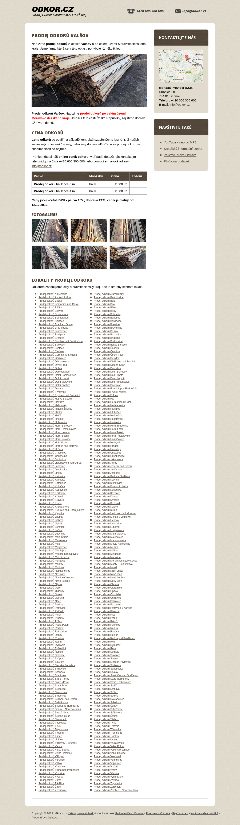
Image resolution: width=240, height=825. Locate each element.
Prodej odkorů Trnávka (106, 726)
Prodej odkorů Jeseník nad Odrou (113, 466)
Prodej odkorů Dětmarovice (54, 361)
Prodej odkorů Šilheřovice (108, 709)
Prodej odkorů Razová (106, 631)
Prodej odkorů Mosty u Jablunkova (113, 564)
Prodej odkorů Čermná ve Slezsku (58, 354)
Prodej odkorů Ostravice (107, 597)
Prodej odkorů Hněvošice (108, 415)
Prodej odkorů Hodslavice (108, 418)
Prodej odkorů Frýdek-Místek (110, 391)
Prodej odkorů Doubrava (107, 385)
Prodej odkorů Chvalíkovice (109, 456)
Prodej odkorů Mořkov (51, 564)
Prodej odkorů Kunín (105, 510)
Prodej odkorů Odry (49, 587)
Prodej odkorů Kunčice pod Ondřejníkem (61, 510)
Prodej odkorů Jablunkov (52, 459)
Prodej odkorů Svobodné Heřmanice (59, 705)
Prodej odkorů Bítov (105, 310)
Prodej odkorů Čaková (106, 348)
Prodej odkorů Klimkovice (108, 483)
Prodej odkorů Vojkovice (107, 763)
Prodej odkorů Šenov (105, 705)
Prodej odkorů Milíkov (106, 550)
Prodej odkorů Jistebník (107, 472)
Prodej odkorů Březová (51, 337)
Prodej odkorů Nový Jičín (108, 580)
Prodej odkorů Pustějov (107, 624)
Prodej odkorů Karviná (106, 479)
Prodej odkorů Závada (106, 780)
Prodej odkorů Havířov (51, 402)
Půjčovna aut (180, 813)
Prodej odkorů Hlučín (50, 415)
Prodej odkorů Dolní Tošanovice (111, 381)
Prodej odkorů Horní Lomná (54, 432)
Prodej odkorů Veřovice (52, 759)
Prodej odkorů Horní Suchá (54, 435)
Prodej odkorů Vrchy (105, 769)
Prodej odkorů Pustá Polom (54, 624)
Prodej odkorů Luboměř (107, 526)
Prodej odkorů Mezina (106, 547)
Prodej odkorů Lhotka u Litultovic (112, 516)
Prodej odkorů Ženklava (107, 786)
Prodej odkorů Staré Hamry (54, 678)
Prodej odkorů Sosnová (52, 672)
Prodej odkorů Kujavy (106, 506)
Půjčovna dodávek (177, 161)
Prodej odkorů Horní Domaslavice (57, 429)
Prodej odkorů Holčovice (107, 422)
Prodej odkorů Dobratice (107, 368)
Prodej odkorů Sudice (106, 695)
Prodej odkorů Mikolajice (52, 550)
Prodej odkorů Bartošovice (109, 297)
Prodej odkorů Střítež (106, 692)
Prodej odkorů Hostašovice (109, 439)
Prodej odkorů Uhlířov (51, 739)
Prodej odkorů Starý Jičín (53, 685)
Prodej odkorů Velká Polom (109, 746)
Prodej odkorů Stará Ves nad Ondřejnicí (116, 675)
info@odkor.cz (194, 11)
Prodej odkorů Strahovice (53, 692)
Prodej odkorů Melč (49, 543)
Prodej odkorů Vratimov (52, 766)
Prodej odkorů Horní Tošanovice (112, 435)
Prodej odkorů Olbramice (108, 587)
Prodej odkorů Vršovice (52, 773)
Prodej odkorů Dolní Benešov (110, 371)
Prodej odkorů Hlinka (50, 412)
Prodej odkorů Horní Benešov (55, 425)
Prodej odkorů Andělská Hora (55, 297)
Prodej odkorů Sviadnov (107, 702)
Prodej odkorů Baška (50, 300)
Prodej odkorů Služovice (107, 665)
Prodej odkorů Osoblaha (107, 594)
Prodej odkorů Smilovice (52, 668)
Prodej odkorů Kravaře (51, 499)
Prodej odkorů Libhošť (51, 520)
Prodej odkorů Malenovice (108, 537)
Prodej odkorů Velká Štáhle (54, 749)
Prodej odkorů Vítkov (50, 763)
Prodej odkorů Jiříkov (50, 472)
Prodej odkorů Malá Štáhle (53, 537)
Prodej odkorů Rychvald (52, 645)
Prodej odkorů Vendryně (107, 756)
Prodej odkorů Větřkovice (108, 759)
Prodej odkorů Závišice (51, 783)
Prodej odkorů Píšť (104, 614)
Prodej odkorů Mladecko (107, 553)
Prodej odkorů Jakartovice (108, 459)
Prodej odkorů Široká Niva (53, 712)
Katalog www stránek (80, 813)
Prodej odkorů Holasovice (53, 422)
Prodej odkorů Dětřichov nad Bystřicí (114, 361)
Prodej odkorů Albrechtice (53, 294)
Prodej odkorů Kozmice (107, 493)
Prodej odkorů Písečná (106, 611)
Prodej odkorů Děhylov (106, 358)
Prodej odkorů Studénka (52, 695)
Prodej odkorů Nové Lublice (109, 577)
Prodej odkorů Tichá (105, 722)
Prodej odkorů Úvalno (106, 739)
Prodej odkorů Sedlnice (52, 655)
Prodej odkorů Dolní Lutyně (109, 378)
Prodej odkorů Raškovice (53, 631)
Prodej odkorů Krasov (106, 496)
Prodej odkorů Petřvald (51, 611)
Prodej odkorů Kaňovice (52, 476)
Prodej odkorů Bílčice (50, 307)
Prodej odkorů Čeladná (107, 351)
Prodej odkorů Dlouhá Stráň (109, 364)
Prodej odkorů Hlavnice (107, 408)
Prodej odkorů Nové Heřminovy (56, 577)
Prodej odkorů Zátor (50, 780)
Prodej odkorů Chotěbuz (107, 452)
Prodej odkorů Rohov (50, 634)
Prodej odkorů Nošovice (52, 574)
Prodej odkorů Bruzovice (107, 334)
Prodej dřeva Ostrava (44, 817)
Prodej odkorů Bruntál (106, 331)
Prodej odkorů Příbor (50, 621)
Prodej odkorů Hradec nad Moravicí (58, 445)
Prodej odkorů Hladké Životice (55, 408)
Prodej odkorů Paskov (51, 604)
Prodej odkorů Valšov (50, 746)
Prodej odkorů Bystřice (51, 348)
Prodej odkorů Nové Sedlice (54, 580)
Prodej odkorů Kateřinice (52, 483)
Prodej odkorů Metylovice (53, 547)
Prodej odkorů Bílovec (51, 310)
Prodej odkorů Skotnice (107, 655)
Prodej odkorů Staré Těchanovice (112, 682)
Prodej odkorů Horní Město (109, 432)
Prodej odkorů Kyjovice (51, 513)
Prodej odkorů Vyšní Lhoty (108, 776)
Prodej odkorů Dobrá (50, 368)
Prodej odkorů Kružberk (107, 503)
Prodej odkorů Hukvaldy (107, 449)
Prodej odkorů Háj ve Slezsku (55, 398)
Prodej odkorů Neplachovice (54, 570)
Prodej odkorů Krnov (50, 503)
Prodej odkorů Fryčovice (52, 391)
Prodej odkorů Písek (50, 614)
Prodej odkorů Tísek (50, 726)
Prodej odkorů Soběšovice (108, 668)
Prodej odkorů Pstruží (106, 621)
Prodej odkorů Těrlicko (106, 719)
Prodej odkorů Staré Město (54, 682)
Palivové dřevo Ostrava (180, 155)
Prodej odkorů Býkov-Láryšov (110, 344)
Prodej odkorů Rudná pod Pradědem (114, 638)
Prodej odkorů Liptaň (50, 523)
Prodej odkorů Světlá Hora (53, 702)
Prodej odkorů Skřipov (51, 658)
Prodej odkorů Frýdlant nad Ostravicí (59, 395)
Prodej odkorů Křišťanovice (54, 506)
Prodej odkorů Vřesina (106, 773)
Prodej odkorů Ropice (106, 634)
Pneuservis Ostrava (158, 813)
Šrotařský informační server (183, 148)
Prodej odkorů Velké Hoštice (110, 753)
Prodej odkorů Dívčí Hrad (53, 364)
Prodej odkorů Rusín (50, 641)
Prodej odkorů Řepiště (51, 651)
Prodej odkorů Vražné (106, 766)
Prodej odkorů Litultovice (107, 523)
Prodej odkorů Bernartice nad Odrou (59, 304)
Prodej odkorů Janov (105, 462)
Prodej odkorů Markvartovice (110, 540)
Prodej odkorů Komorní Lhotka (111, 486)
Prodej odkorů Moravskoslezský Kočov (115, 560)
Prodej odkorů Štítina (105, 715)
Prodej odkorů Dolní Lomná (54, 378)
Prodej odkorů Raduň (106, 628)
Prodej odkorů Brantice (107, 324)
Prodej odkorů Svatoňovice (109, 699)
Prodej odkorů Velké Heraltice (55, 753)
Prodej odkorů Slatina (106, 658)
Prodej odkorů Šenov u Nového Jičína (60, 709)
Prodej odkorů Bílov (105, 307)
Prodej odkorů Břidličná (107, 337)
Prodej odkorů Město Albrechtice (112, 543)
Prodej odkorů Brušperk (52, 334)
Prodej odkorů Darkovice (52, 358)
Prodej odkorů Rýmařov (107, 645)
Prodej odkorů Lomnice (51, 526)
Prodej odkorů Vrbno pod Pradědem (59, 769)
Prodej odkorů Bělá (104, 300)
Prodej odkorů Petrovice (52, 607)
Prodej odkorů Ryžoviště (52, 648)
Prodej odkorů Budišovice (108, 341)
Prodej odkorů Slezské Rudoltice (57, 665)
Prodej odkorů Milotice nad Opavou (58, 553)
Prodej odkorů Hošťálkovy (53, 442)
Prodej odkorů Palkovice (107, 601)
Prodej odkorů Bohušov (107, 317)
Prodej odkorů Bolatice (51, 321)
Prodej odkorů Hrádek (106, 445)
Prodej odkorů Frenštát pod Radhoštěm (116, 388)
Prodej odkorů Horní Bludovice (111, 425)
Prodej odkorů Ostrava (51, 597)
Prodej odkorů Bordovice (107, 321)
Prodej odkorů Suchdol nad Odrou (58, 699)
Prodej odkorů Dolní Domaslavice (57, 375)
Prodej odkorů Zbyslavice (108, 783)
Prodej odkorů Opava (106, 591)
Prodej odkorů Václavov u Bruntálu (58, 742)
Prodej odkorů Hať (104, 398)
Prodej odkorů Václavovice (109, 742)
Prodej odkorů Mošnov (51, 567)
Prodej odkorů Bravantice (108, 327)
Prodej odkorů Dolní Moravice (55, 381)
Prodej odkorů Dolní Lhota (108, 375)
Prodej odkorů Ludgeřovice (109, 530)
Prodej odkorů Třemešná (108, 732)
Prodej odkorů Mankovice (53, 540)
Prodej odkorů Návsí (105, 567)
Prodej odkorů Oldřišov (51, 591)
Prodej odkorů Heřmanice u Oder (112, 402)
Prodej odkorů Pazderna (107, 604)
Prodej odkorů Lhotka (51, 516)
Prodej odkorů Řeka (105, 648)
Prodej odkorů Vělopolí (51, 756)
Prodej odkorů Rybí (105, 641)
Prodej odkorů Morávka (52, 560)
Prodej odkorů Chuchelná (53, 456)
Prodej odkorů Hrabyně (107, 442)
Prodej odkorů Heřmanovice (109, 405)
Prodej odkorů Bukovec (52, 344)
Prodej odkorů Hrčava (51, 449)
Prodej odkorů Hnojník (51, 418)
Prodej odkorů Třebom (51, 732)
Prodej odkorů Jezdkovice (53, 469)
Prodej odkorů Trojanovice (53, 729)
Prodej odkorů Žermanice (53, 790)
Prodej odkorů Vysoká (51, 776)
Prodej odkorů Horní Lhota (109, 429)
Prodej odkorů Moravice (107, 557)
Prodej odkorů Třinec (50, 736)
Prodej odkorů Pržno (105, 618)
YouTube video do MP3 (180, 142)
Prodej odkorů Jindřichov (108, 469)
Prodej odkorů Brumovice (53, 331)
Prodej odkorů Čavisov (51, 351)
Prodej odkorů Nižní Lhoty (108, 570)
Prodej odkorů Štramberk (53, 719)
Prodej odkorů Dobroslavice (54, 371)
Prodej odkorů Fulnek (106, 395)
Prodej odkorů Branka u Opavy (56, 324)
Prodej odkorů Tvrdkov (106, 736)
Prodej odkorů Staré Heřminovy (111, 678)
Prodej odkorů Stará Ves (52, 675)
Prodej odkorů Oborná (106, 584)
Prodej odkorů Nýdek (50, 584)
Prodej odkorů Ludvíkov (52, 533)
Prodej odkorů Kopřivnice (53, 489)
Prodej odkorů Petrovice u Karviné (113, 607)
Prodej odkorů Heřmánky (53, 405)
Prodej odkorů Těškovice (52, 722)
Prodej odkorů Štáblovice (108, 712)
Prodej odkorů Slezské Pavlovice (112, 661)
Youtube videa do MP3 (204, 813)
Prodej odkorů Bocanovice (53, 314)
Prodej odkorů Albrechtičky (109, 294)
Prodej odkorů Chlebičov (52, 452)
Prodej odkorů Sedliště (106, 651)
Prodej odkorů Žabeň (50, 786)
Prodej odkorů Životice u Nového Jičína (116, 790)
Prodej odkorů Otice (50, 601)
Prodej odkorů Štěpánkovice (54, 715)
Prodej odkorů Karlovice (52, 479)
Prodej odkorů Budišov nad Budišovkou (61, 341)
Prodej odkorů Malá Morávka (110, 533)
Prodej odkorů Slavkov (51, 661)
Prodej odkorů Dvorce (51, 388)
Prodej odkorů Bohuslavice (54, 317)
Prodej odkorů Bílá (104, 304)
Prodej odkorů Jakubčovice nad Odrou (60, 462)
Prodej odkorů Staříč (105, 685)
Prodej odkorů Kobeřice (52, 486)
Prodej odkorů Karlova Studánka (112, 476)
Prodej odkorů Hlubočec (107, 412)
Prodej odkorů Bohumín (107, 314)
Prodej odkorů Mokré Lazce (54, 557)
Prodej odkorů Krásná (51, 496)
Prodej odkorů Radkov (51, 628)
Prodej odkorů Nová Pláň (108, 574)
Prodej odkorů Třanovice (107, 729)
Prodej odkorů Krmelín (106, 499)
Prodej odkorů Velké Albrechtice (111, 749)
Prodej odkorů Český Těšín (109, 354)
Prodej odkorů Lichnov (106, 520)
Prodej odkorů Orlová (50, 594)
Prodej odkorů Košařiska (107, 489)
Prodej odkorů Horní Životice (55, 439)
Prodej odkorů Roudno (51, 638)
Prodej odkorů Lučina (50, 530)
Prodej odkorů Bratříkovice (53, 327)
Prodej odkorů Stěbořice (52, 688)
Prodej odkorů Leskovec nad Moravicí (115, 513)
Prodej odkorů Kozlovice (52, 493)
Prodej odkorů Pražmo (51, 618)
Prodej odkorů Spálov (106, 672)
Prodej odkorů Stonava (107, 688)
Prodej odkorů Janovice (52, 466)
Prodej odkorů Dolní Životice (54, 385)
